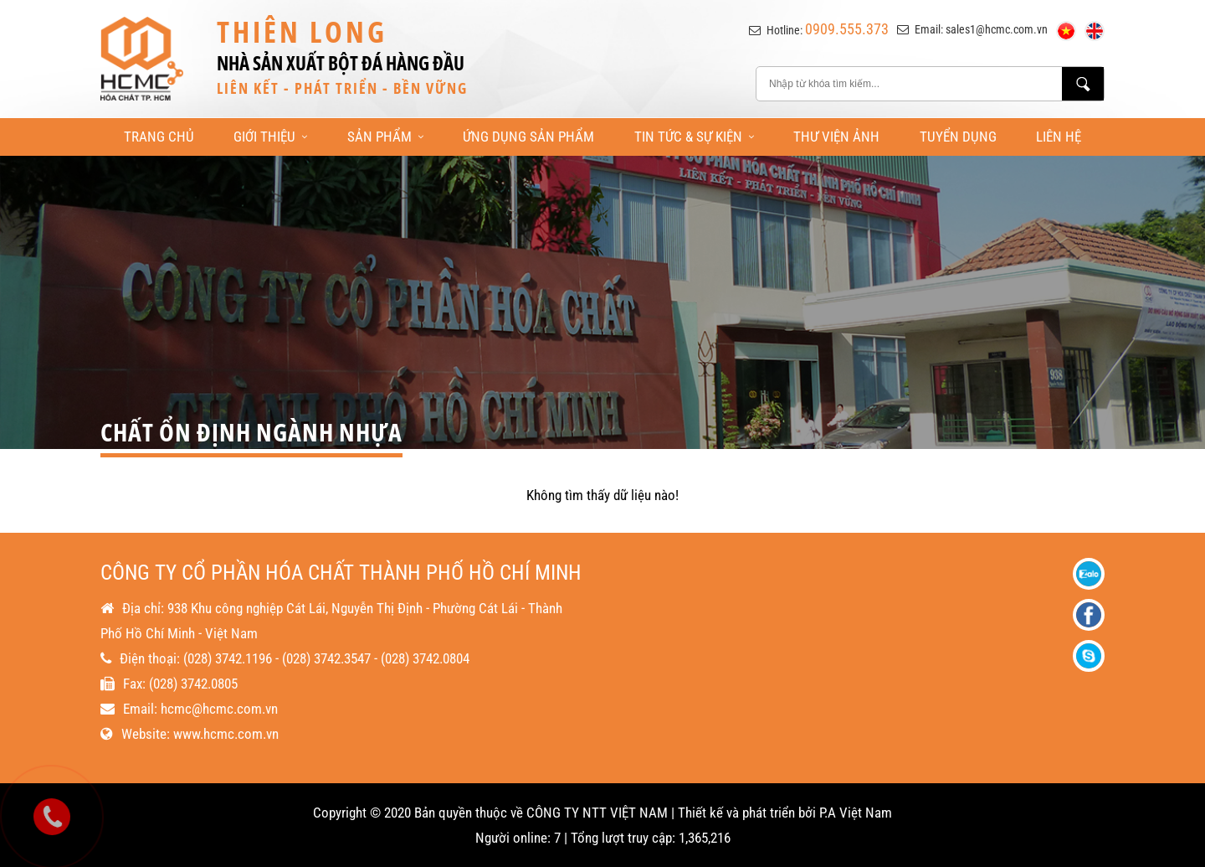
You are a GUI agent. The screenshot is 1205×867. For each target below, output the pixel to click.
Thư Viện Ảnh (836, 136)
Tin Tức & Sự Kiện (694, 136)
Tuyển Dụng (958, 136)
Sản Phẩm (385, 136)
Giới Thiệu (270, 136)
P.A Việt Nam (855, 812)
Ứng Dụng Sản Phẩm (528, 136)
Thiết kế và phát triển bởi (747, 812)
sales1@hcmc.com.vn (997, 29)
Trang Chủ (159, 136)
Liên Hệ (1058, 136)
